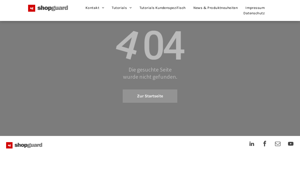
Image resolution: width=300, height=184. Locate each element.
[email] (278, 144)
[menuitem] (95, 7)
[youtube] (291, 144)
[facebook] (265, 144)
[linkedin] (252, 144)
